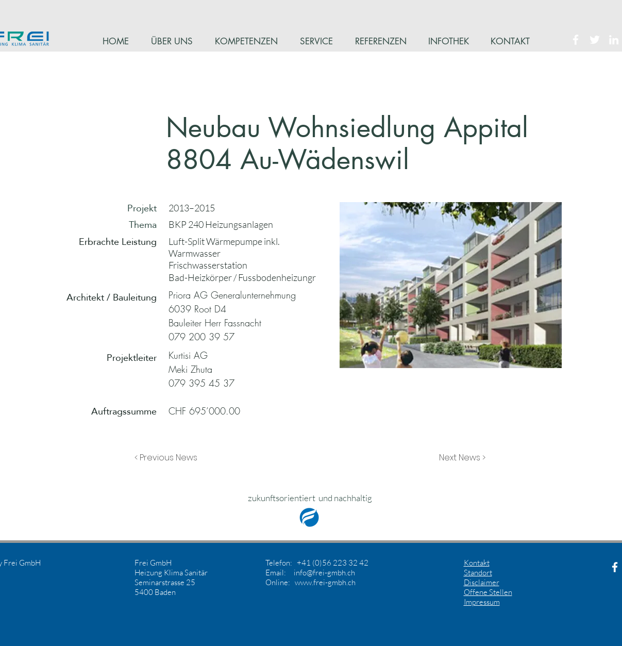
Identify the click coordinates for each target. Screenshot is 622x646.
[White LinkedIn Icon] (613, 39)
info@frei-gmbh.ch (324, 572)
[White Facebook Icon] (575, 39)
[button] (169, 458)
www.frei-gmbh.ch (325, 582)
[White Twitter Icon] (594, 39)
